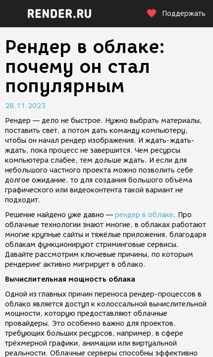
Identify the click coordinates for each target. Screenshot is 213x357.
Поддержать (176, 13)
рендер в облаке (144, 215)
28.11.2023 (25, 106)
